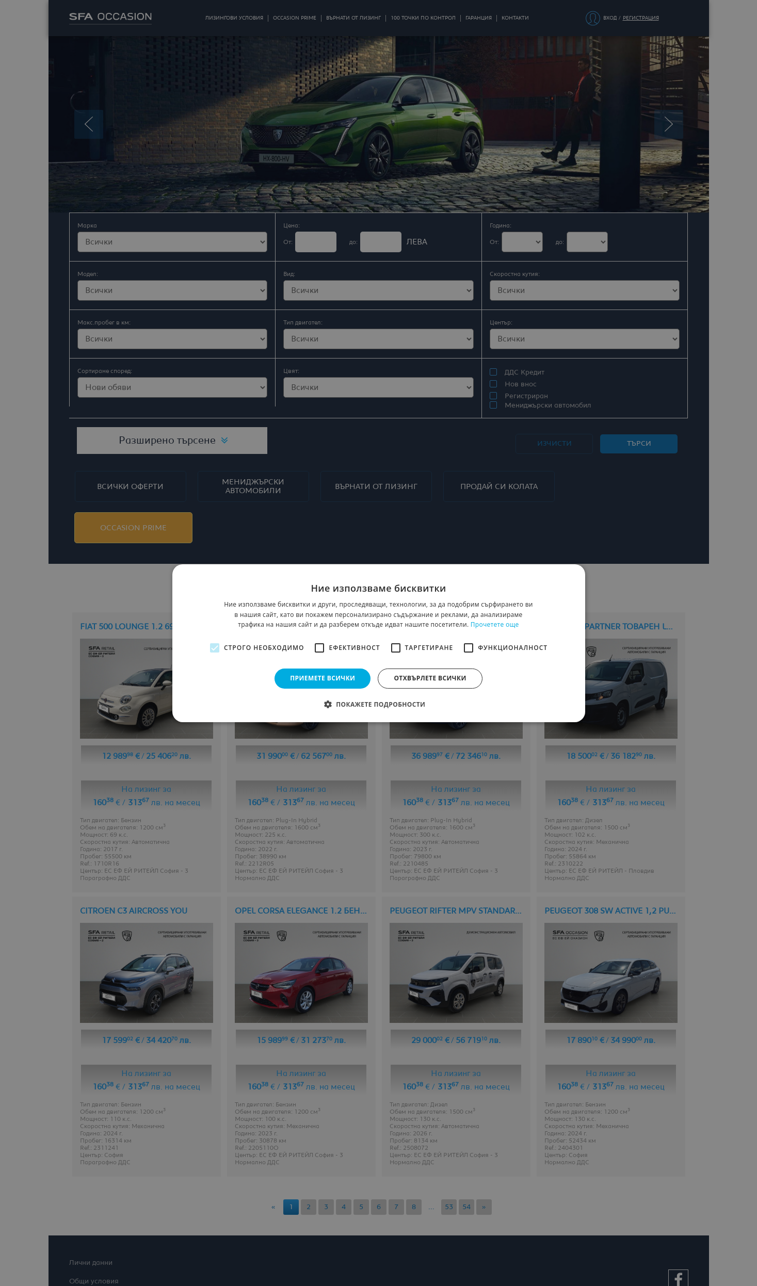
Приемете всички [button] (322, 678)
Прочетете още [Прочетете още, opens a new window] (495, 624)
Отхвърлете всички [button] (430, 678)
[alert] (378, 643)
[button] (379, 704)
